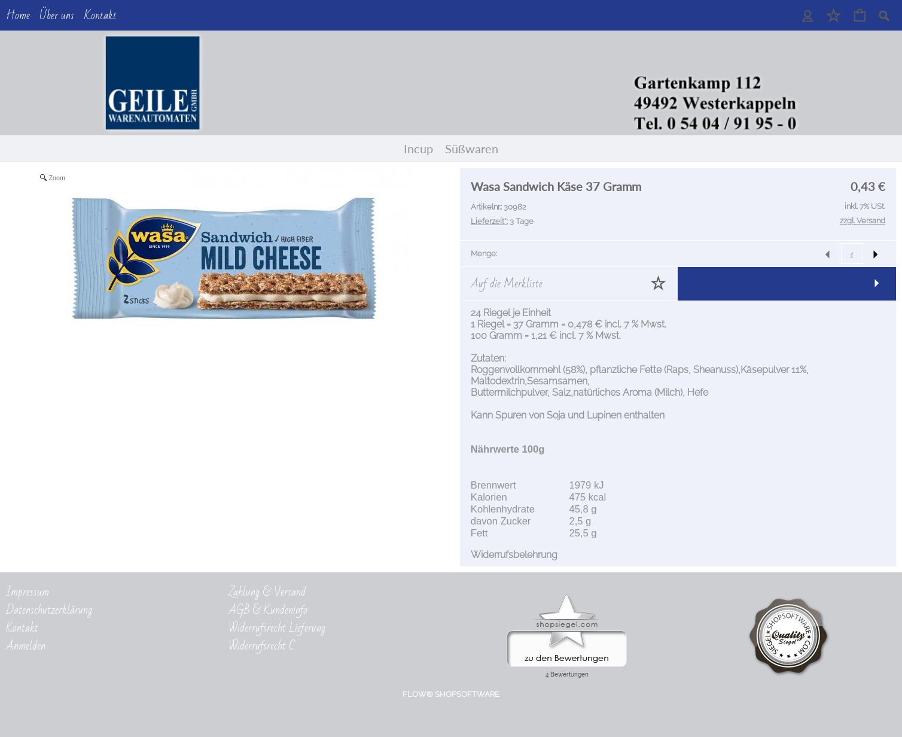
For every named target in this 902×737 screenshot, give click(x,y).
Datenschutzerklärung (49, 612)
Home (18, 15)
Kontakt (100, 15)
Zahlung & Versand (267, 594)
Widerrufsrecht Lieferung (276, 630)
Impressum (27, 594)
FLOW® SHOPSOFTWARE (451, 697)
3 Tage (502, 221)
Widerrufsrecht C (261, 648)
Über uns (56, 15)
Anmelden (25, 648)
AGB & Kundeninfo (267, 612)
